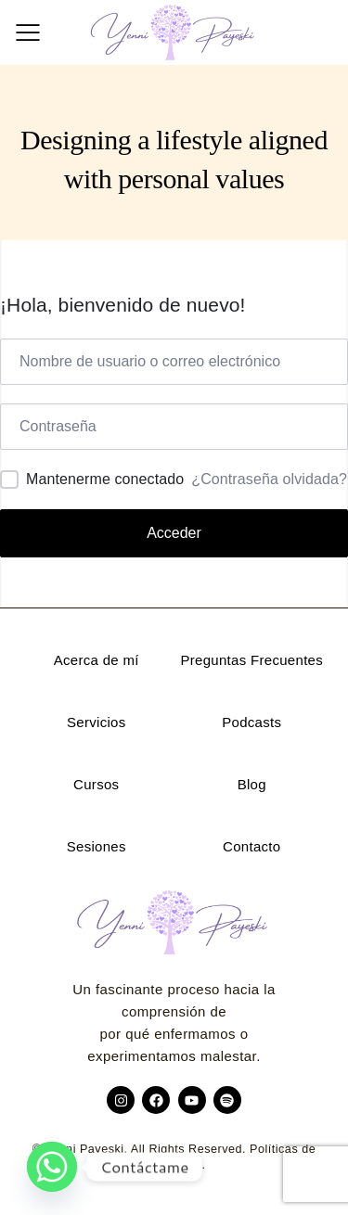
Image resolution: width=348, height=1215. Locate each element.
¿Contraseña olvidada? (269, 479)
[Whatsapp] (52, 1167)
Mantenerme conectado (105, 479)
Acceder (174, 533)
